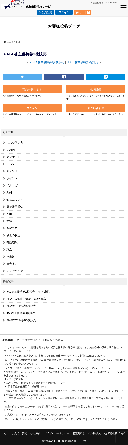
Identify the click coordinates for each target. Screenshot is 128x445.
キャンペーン (14, 171)
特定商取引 (79, 433)
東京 (9, 249)
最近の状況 (13, 235)
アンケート (13, 156)
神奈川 (10, 256)
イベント (12, 164)
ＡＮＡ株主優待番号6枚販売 (46, 62)
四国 (9, 213)
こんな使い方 (14, 142)
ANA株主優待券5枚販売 (21, 305)
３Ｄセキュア (14, 270)
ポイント (12, 178)
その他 (10, 149)
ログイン (64, 12)
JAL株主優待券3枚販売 (20, 313)
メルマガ (12, 185)
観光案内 (12, 263)
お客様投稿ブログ (115, 433)
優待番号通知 (14, 206)
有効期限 (12, 242)
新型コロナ (13, 228)
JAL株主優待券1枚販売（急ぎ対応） (29, 291)
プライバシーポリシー (57, 433)
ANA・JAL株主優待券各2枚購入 (26, 298)
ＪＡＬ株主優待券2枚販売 (83, 62)
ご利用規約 (95, 433)
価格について (14, 199)
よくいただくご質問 (16, 433)
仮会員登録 (46, 12)
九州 (9, 192)
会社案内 (36, 433)
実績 (9, 221)
